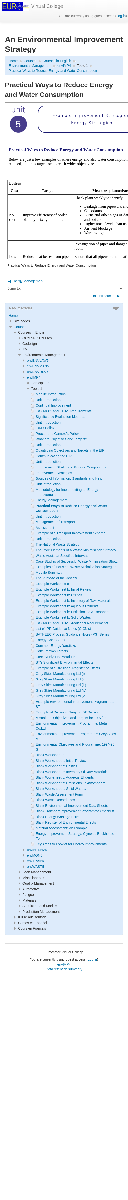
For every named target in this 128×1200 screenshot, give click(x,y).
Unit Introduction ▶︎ (105, 296)
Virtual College (47, 6)
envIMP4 (33, 377)
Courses (20, 327)
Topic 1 (82, 66)
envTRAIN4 (35, 861)
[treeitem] (64, 315)
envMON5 (34, 855)
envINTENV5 (37, 850)
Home (13, 316)
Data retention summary (64, 969)
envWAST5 (35, 867)
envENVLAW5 (38, 360)
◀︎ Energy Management (25, 281)
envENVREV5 (37, 372)
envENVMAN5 (38, 366)
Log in (121, 16)
